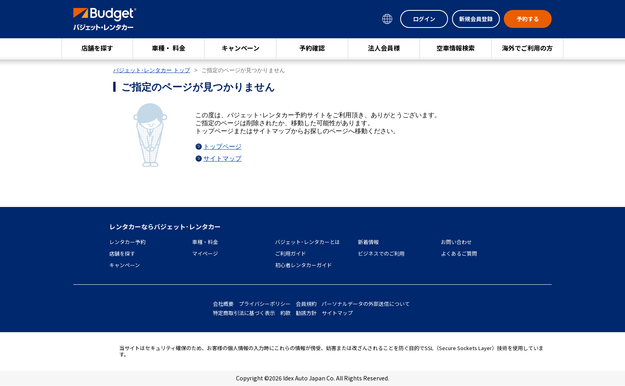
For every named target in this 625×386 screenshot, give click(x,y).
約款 (285, 313)
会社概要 (223, 303)
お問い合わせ (456, 242)
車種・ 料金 (168, 48)
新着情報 (368, 242)
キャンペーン (240, 48)
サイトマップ (222, 158)
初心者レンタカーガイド (303, 265)
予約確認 (312, 48)
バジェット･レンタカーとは (307, 242)
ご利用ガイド (290, 253)
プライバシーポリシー (265, 303)
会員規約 (306, 303)
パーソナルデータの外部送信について (366, 303)
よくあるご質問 (459, 253)
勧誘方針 (306, 313)
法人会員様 (384, 48)
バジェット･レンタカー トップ (151, 70)
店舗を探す (97, 48)
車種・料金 (205, 242)
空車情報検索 (455, 48)
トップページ (222, 146)
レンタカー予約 (127, 242)
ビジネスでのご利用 (381, 253)
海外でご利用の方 (527, 48)
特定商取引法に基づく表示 (244, 313)
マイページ (205, 253)
